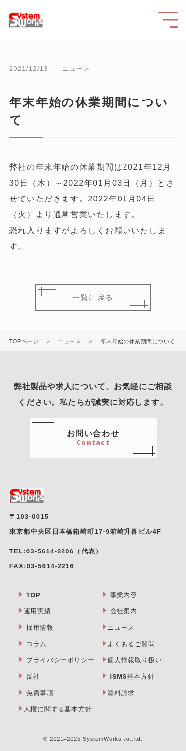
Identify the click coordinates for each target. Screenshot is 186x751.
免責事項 (40, 693)
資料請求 (120, 693)
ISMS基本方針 (132, 676)
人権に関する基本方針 (58, 709)
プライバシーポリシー (60, 660)
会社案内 (123, 611)
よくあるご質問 (131, 644)
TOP (33, 595)
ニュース (120, 627)
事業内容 (123, 595)
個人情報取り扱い (134, 660)
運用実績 (37, 611)
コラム (36, 644)
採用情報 (40, 627)
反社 (33, 676)
